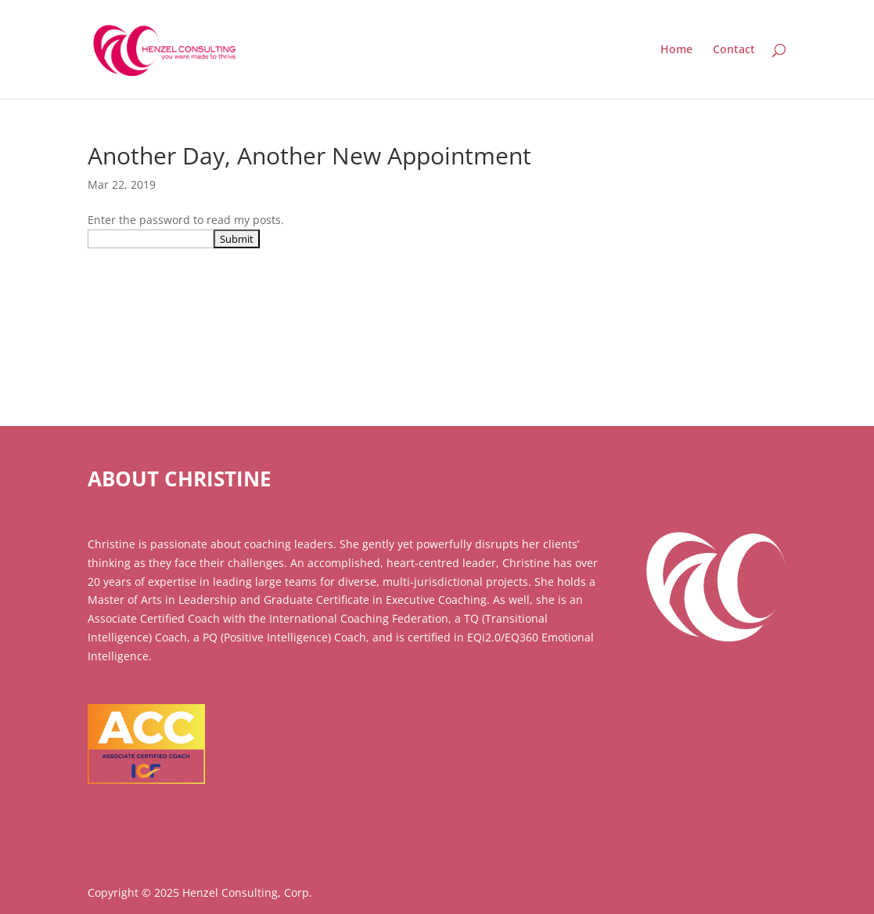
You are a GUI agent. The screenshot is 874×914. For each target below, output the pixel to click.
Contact (734, 50)
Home (676, 50)
